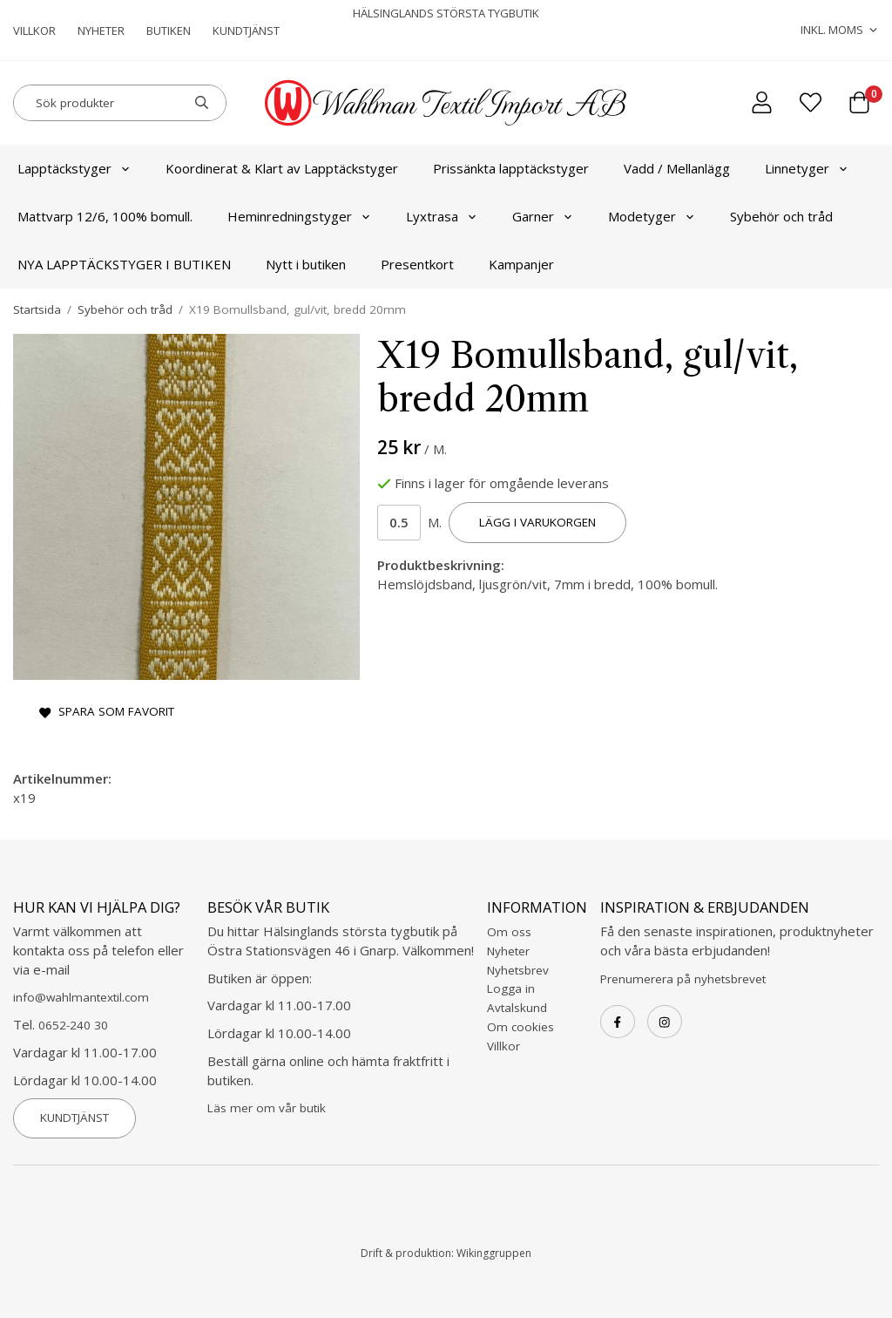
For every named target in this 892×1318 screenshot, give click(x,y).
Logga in (511, 988)
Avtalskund (517, 1008)
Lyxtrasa (441, 216)
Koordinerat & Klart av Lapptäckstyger (282, 168)
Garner (542, 216)
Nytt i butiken (306, 264)
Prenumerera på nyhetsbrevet (683, 979)
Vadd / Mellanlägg (677, 168)
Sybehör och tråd (781, 216)
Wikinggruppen (493, 1253)
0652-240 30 (73, 1025)
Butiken (168, 30)
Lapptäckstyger (74, 168)
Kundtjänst (246, 30)
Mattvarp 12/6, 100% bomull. (105, 216)
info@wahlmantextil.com (81, 997)
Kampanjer (521, 264)
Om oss (509, 932)
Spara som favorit (106, 711)
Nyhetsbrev (518, 970)
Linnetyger (806, 168)
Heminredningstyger (299, 216)
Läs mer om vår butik (266, 1108)
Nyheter (101, 30)
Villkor (34, 30)
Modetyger (651, 216)
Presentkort (417, 264)
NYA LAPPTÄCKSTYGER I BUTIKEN (124, 264)
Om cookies (520, 1027)
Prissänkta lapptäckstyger (511, 168)
